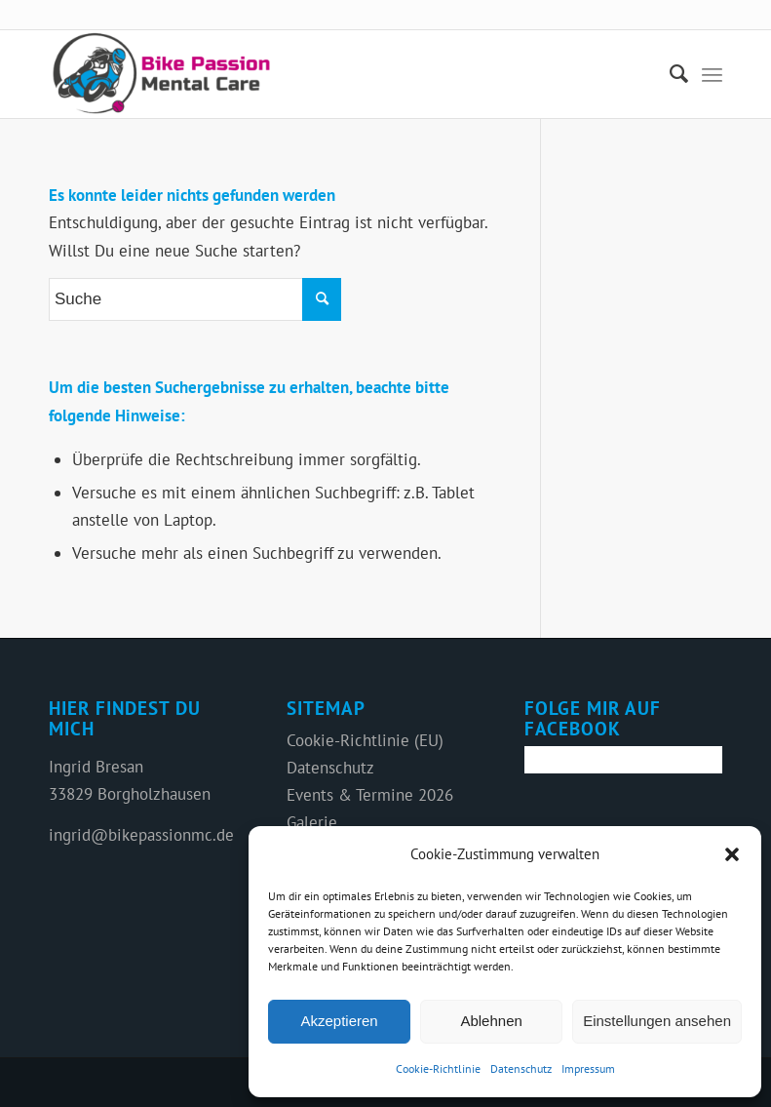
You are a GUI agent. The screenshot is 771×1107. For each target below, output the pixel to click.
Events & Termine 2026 (370, 795)
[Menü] (712, 74)
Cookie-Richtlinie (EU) (365, 740)
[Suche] (669, 74)
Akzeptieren (338, 1020)
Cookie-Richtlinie (438, 1068)
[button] (732, 854)
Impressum (588, 1068)
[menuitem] (669, 74)
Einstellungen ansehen (657, 1020)
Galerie (312, 822)
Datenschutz (521, 1068)
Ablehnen (490, 1020)
